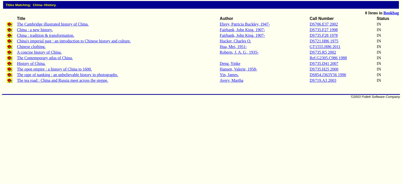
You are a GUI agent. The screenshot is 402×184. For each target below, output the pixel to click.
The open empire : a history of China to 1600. (54, 69)
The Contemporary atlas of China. (45, 58)
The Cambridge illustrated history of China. (53, 24)
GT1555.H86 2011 (325, 46)
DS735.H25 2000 (324, 69)
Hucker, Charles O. (235, 41)
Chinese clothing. (31, 46)
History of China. (31, 63)
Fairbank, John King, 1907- (242, 30)
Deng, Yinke (230, 63)
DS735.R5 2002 (323, 52)
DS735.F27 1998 (324, 30)
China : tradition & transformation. (45, 35)
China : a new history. (35, 30)
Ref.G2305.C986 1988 (328, 58)
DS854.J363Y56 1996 (328, 75)
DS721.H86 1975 (324, 41)
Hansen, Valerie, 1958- (238, 69)
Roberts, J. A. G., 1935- (239, 52)
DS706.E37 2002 (324, 24)
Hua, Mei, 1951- (233, 46)
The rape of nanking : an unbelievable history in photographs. (67, 75)
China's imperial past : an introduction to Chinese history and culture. (74, 41)
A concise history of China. (39, 52)
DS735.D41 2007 (324, 63)
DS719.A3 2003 (323, 80)
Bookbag (391, 13)
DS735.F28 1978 (324, 35)
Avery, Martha (231, 80)
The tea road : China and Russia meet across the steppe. (62, 80)
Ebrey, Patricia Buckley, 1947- (245, 24)
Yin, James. (229, 75)
